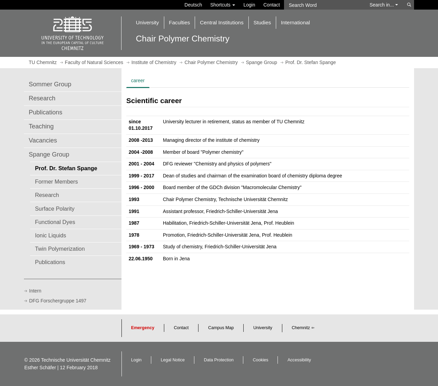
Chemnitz (301, 327)
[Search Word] (323, 5)
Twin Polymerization (60, 249)
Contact (271, 5)
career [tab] (138, 80)
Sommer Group (50, 84)
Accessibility (299, 360)
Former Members (56, 181)
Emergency (142, 327)
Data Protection (219, 360)
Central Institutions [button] (221, 22)
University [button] (147, 22)
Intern (35, 291)
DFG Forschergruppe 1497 (57, 300)
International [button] (295, 22)
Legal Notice (173, 360)
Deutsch (193, 5)
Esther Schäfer (40, 367)
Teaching (41, 126)
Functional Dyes (55, 222)
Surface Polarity (55, 209)
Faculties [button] (179, 22)
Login (249, 5)
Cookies (261, 360)
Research (42, 98)
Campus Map (221, 327)
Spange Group (49, 154)
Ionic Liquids (50, 235)
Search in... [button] (384, 5)
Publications (45, 112)
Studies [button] (262, 22)
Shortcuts (222, 5)
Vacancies (43, 140)
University (262, 327)
